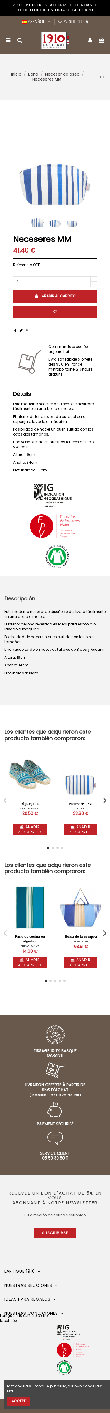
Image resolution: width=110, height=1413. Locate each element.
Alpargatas (30, 803)
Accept (19, 1401)
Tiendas (84, 5)
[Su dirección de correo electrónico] (55, 1215)
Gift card (82, 10)
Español (36, 21)
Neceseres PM (80, 803)
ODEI (80, 808)
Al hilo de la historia (41, 10)
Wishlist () (72, 21)
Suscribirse (55, 1232)
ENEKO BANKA (30, 946)
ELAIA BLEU (81, 941)
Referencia (22, 265)
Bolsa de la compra (81, 936)
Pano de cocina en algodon (30, 938)
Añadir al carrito (55, 295)
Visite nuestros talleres (40, 5)
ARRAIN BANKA (30, 808)
